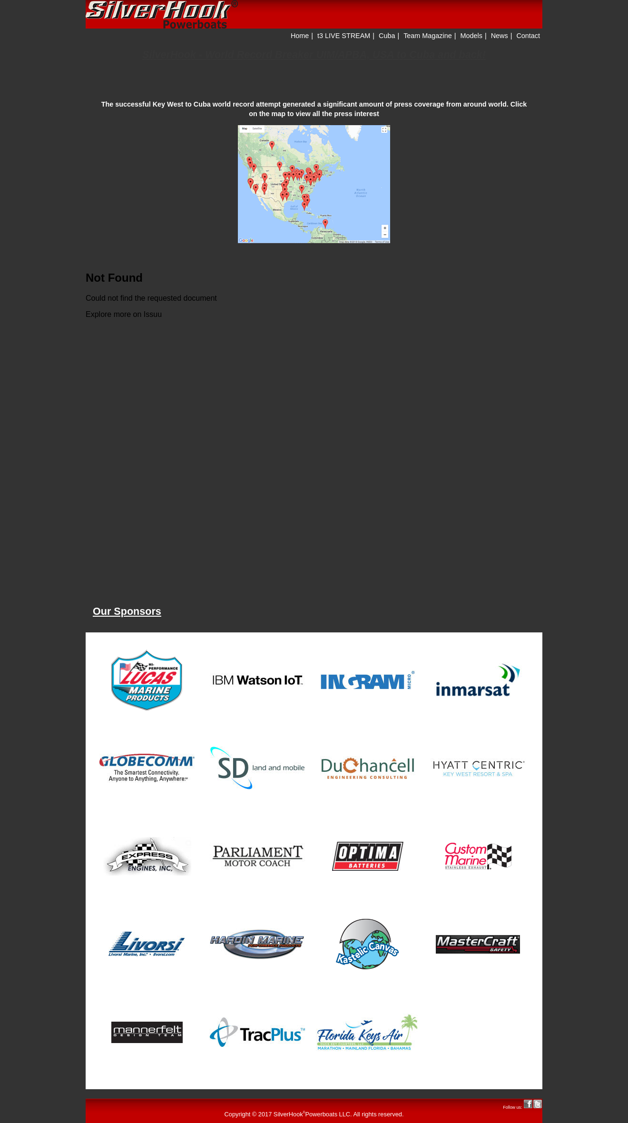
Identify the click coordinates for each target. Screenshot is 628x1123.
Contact (528, 35)
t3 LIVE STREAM (343, 35)
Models (471, 35)
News (499, 35)
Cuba (387, 35)
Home (300, 35)
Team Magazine (427, 35)
